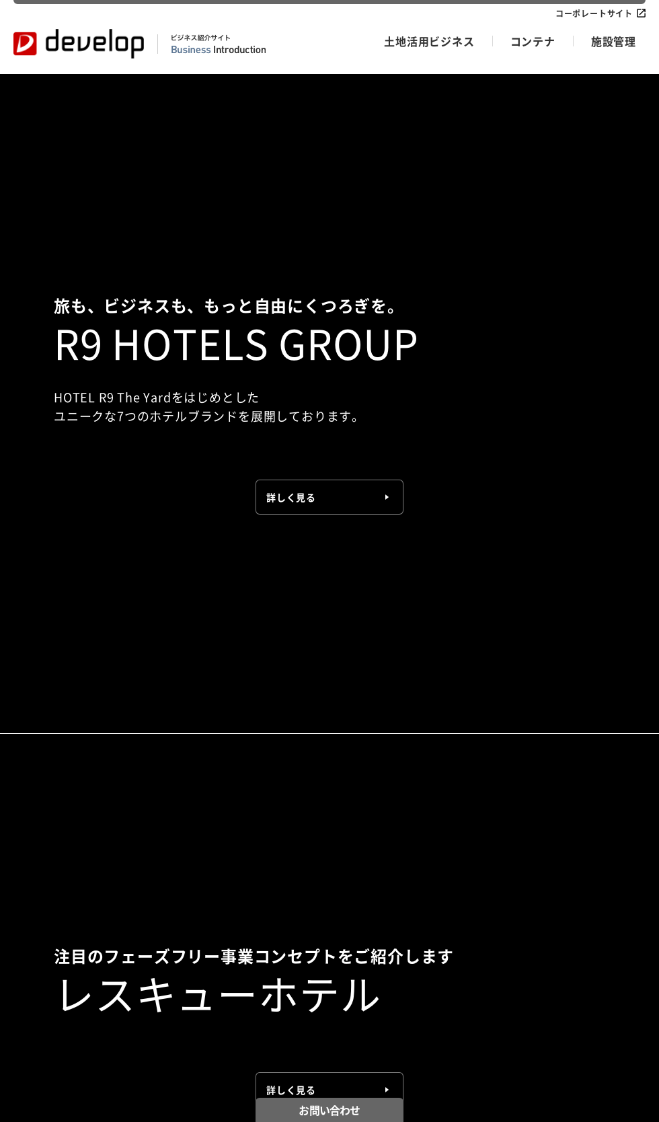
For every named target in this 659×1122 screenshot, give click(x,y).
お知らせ (30, 1090)
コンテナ (532, 41)
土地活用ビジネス (429, 41)
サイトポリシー (219, 1090)
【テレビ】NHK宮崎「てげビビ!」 (256, 488)
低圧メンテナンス (364, 897)
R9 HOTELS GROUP (54, 897)
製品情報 (188, 897)
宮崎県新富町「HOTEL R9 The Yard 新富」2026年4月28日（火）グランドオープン (382, 414)
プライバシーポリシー (118, 1090)
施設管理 (613, 41)
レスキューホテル (47, 913)
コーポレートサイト (594, 13)
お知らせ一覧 (576, 157)
